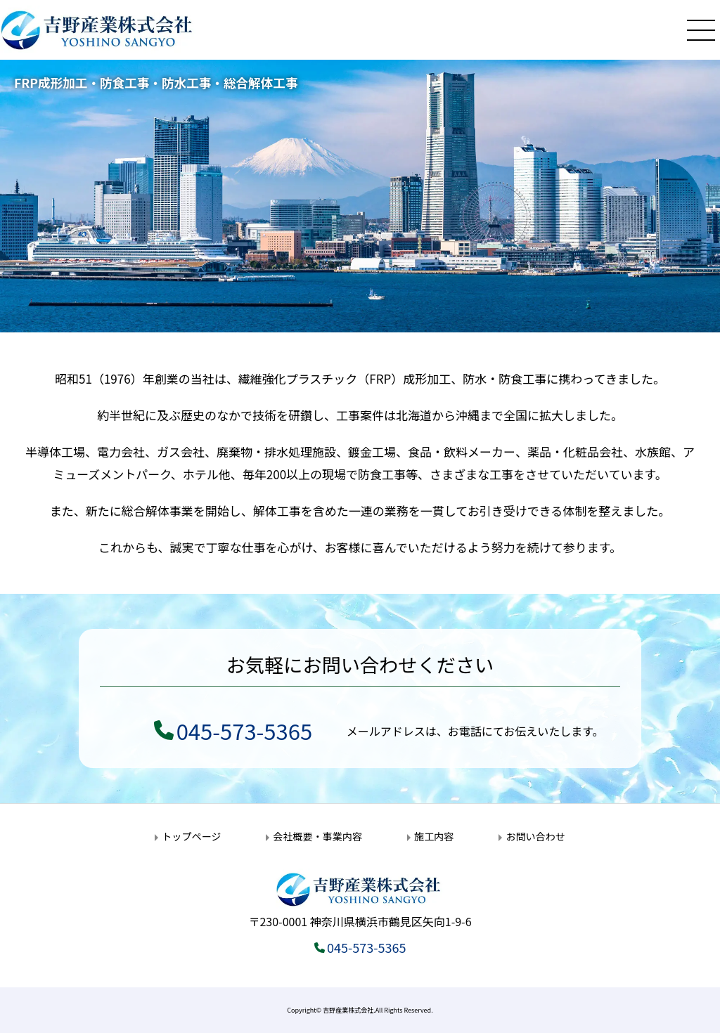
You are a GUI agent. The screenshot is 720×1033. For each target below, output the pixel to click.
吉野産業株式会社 (348, 1010)
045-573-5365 (244, 730)
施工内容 (434, 836)
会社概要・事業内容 (317, 836)
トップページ (191, 836)
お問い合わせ (535, 836)
